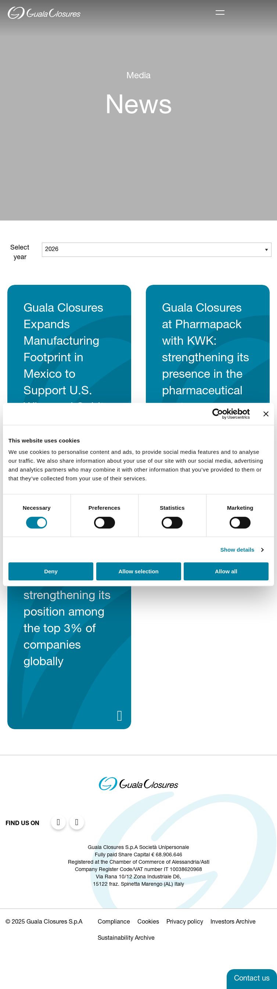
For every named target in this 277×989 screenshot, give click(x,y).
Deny (51, 571)
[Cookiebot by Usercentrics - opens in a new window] (218, 413)
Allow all (226, 571)
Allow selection (138, 571)
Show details (237, 550)
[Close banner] (266, 413)
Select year (19, 253)
